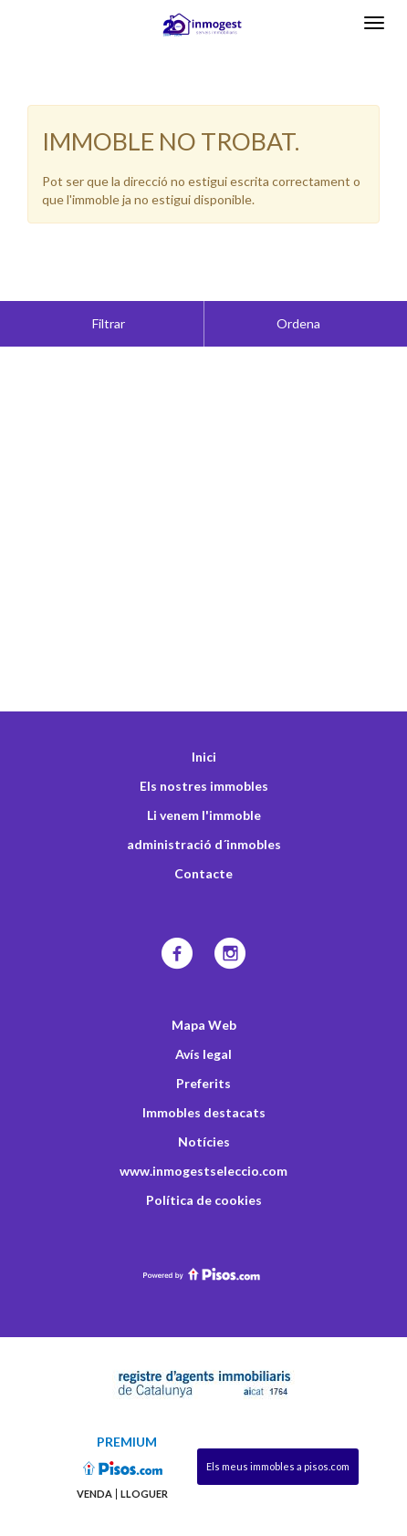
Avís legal (203, 1008)
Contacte (203, 827)
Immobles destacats (204, 1066)
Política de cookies (204, 1154)
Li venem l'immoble (204, 769)
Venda (94, 1448)
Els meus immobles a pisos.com (278, 1421)
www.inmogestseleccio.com (203, 1125)
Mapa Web (204, 979)
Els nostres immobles (204, 740)
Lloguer (144, 1448)
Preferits (203, 1037)
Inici (204, 711)
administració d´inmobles (204, 798)
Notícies (204, 1096)
